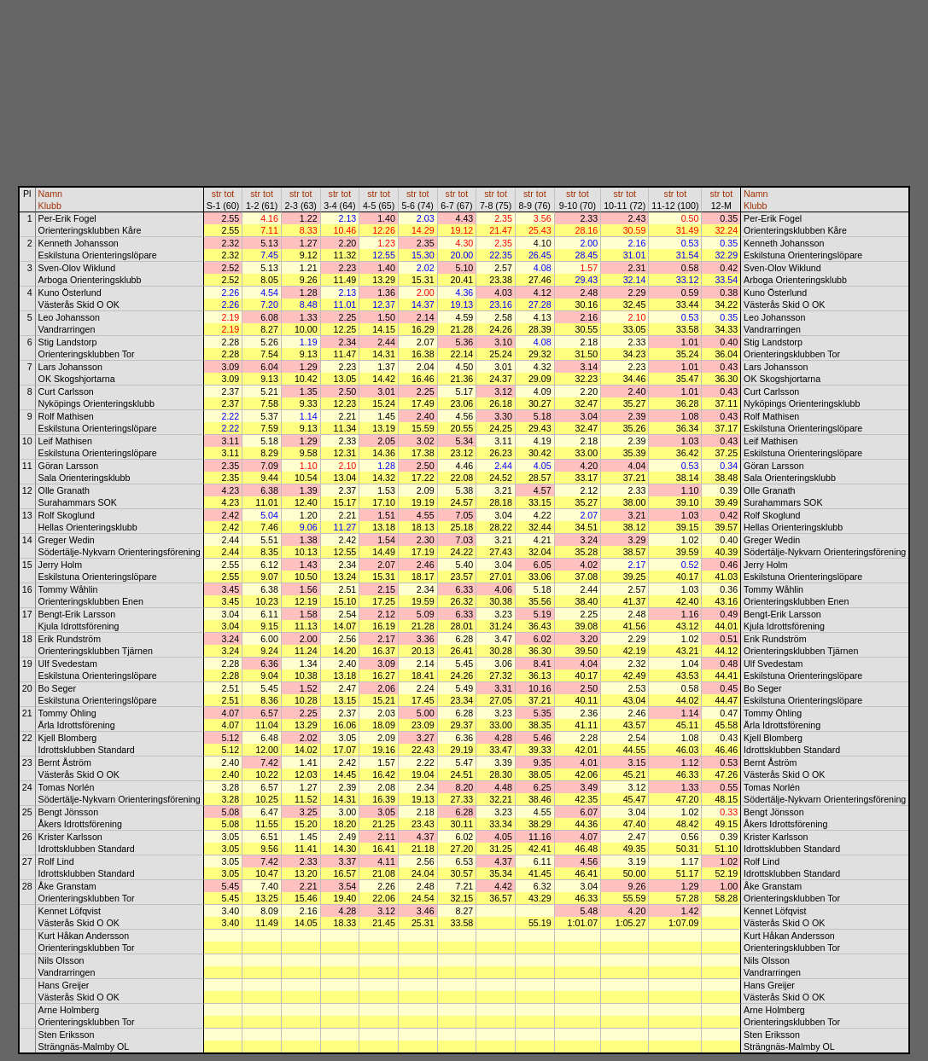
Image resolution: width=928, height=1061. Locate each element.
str (217, 193)
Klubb (49, 205)
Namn (50, 193)
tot (229, 193)
